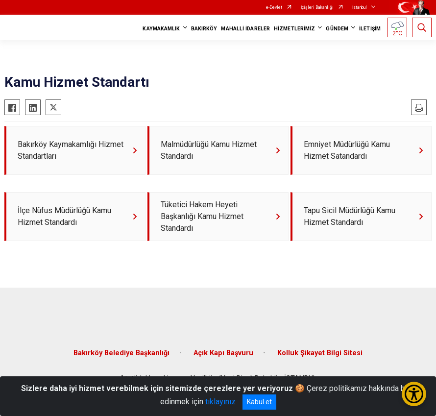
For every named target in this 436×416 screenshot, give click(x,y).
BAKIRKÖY (204, 28)
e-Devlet (274, 7)
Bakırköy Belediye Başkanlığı (121, 353)
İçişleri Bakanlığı (317, 7)
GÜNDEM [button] (337, 28)
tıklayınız (220, 401)
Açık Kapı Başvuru (223, 353)
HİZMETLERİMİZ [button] (294, 28)
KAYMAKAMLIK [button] (161, 28)
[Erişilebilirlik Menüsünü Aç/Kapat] (414, 394)
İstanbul (359, 7)
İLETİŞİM (370, 28)
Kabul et (259, 402)
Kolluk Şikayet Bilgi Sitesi (320, 353)
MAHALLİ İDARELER (245, 28)
